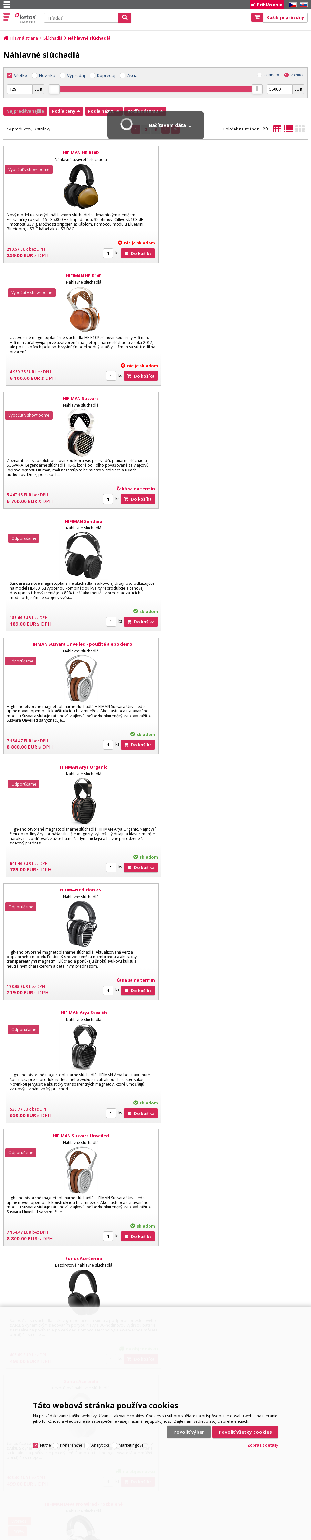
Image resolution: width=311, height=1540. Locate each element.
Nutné (45, 1433)
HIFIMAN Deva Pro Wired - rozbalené (233, 767)
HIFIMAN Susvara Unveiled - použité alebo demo (78, 398)
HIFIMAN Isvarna (77, 1012)
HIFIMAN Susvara (78, 275)
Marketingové (131, 1433)
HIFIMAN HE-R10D (78, 152)
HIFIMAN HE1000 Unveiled (78, 890)
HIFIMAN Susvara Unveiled (78, 644)
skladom (271, 75)
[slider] (54, 89)
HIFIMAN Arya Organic (233, 398)
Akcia (132, 75)
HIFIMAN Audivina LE (233, 1258)
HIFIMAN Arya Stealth (233, 521)
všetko (296, 75)
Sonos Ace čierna (233, 644)
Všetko (20, 75)
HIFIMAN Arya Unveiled (233, 890)
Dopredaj (106, 75)
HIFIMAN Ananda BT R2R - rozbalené (77, 1135)
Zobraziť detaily (262, 1433)
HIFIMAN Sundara (233, 275)
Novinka (47, 75)
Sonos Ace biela (78, 767)
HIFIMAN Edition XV (77, 1258)
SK (302, 5)
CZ (291, 5)
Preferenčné (71, 1433)
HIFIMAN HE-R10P (233, 152)
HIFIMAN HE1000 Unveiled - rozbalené (233, 1012)
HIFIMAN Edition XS (77, 521)
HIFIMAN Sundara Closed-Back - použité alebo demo (233, 1135)
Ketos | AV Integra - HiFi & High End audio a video (26, 18)
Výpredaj (76, 75)
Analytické (100, 1433)
